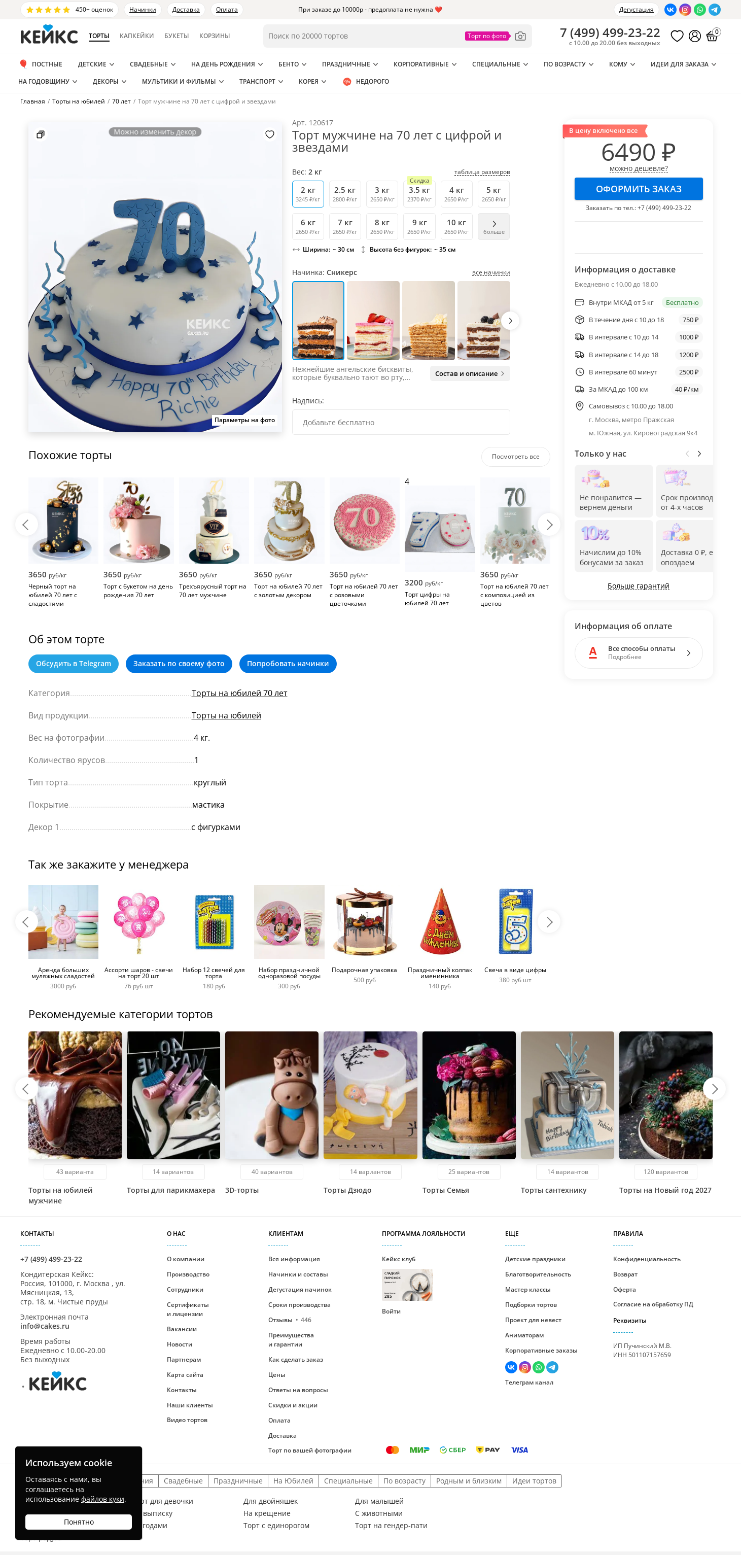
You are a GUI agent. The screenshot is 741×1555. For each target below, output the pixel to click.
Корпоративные (421, 64)
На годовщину (43, 81)
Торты (99, 36)
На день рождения (223, 64)
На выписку (152, 1513)
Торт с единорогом (276, 1525)
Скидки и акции (292, 1405)
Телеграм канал (529, 1382)
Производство (188, 1274)
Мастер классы (528, 1289)
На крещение (267, 1513)
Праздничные (346, 64)
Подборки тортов (531, 1304)
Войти (391, 1311)
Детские (92, 64)
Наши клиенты (190, 1405)
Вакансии (182, 1329)
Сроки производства (299, 1304)
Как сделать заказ (295, 1359)
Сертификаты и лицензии (188, 1309)
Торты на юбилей (226, 715)
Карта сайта (185, 1374)
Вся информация (294, 1259)
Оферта (624, 1289)
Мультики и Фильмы (179, 81)
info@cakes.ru (44, 1326)
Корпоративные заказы (541, 1350)
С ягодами (149, 1525)
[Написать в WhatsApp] (700, 10)
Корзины (214, 36)
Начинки (142, 9)
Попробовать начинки (288, 663)
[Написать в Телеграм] (715, 10)
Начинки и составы (298, 1274)
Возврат (625, 1274)
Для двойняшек (270, 1501)
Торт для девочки (162, 1501)
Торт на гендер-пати (391, 1525)
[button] (510, 321)
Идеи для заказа (680, 64)
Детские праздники (535, 1259)
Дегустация (636, 9)
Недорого (365, 82)
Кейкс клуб (407, 1278)
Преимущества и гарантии (291, 1340)
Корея (309, 81)
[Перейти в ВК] (670, 10)
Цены (277, 1374)
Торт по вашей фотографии (309, 1450)
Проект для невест (533, 1320)
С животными (379, 1513)
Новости (179, 1344)
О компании (185, 1259)
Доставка (186, 9)
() (610, 32)
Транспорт (257, 81)
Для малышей (379, 1501)
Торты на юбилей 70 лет (240, 693)
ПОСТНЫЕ (40, 64)
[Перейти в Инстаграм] (685, 10)
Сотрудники (185, 1289)
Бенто (288, 64)
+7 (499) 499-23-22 (664, 207)
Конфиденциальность (647, 1259)
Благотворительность (538, 1274)
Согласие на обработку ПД (653, 1304)
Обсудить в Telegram (73, 663)
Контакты (182, 1390)
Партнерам (184, 1359)
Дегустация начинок (300, 1289)
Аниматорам (524, 1335)
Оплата (227, 9)
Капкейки (137, 36)
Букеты (176, 36)
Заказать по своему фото (179, 663)
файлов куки (102, 1499)
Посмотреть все (516, 456)
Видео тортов (187, 1419)
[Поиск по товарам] (397, 36)
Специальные (496, 64)
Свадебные (149, 64)
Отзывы (289, 1320)
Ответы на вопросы (298, 1390)
